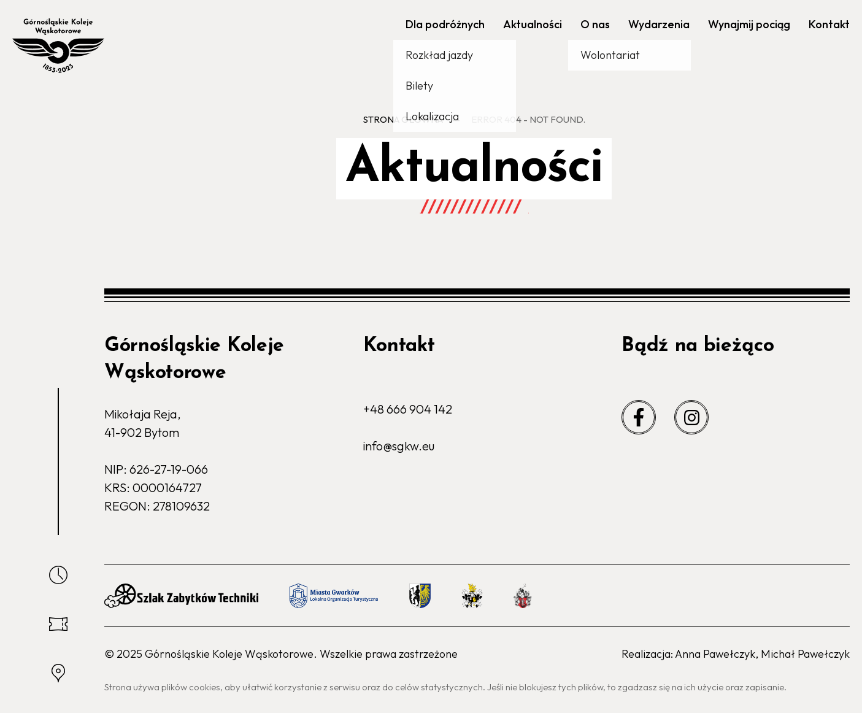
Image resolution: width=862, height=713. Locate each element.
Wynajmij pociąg (749, 24)
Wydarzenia (659, 24)
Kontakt (829, 24)
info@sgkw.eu (398, 445)
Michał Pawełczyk (805, 654)
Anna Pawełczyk (715, 654)
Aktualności (532, 24)
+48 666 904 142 (407, 409)
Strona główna (403, 119)
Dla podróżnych (445, 24)
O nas (595, 24)
